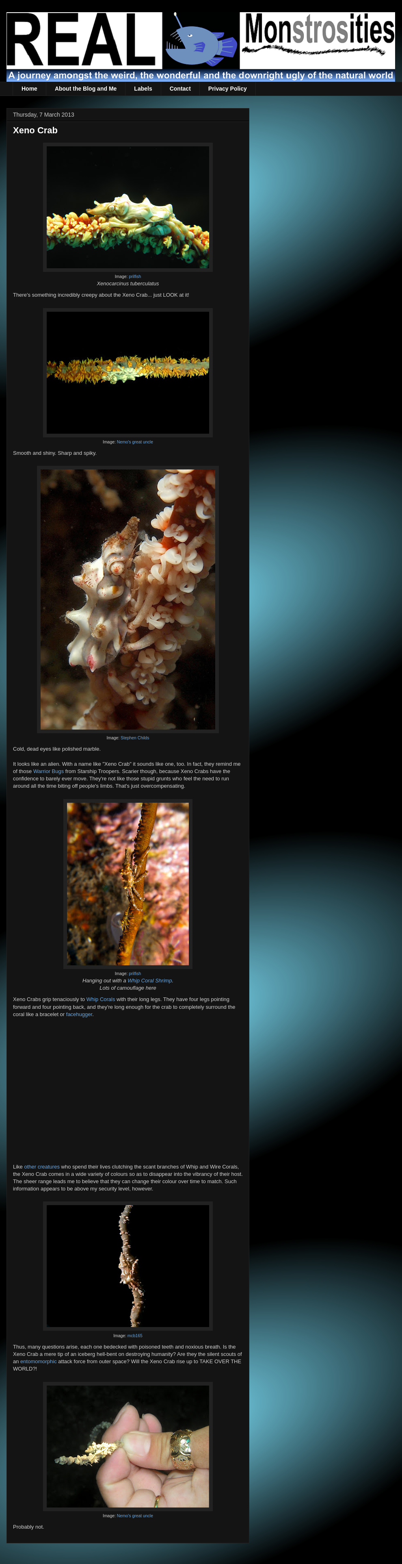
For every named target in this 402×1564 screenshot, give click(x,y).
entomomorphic (38, 1361)
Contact (180, 88)
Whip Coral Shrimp (150, 981)
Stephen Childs (135, 738)
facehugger (79, 1014)
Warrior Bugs (48, 771)
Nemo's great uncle (135, 442)
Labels (143, 88)
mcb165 (135, 1336)
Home (29, 88)
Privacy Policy (227, 88)
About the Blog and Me (86, 88)
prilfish (135, 276)
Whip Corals (100, 999)
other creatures (41, 1167)
